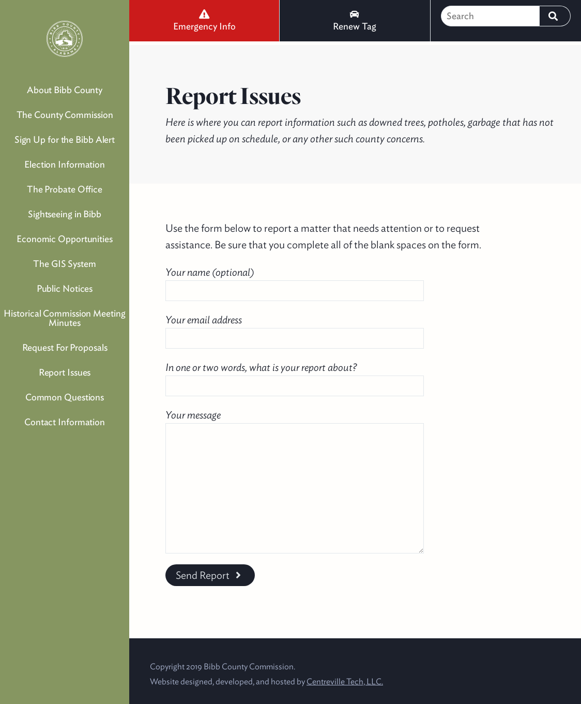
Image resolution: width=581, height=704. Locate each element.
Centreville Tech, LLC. (345, 681)
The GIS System (64, 263)
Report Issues (65, 372)
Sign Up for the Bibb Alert (64, 139)
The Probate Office (64, 189)
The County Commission (65, 114)
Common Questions (64, 397)
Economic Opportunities (65, 238)
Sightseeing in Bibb (64, 213)
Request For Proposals (65, 347)
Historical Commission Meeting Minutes (64, 318)
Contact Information (64, 421)
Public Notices (65, 288)
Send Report (210, 575)
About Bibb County (64, 89)
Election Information (64, 164)
